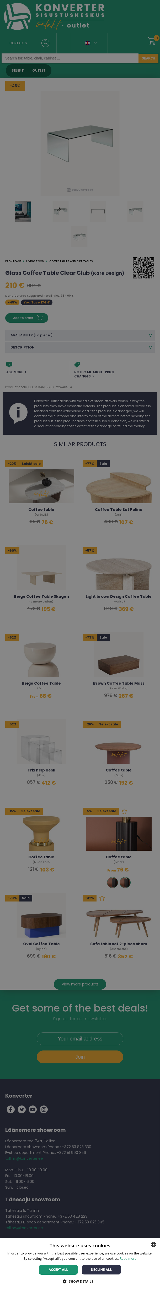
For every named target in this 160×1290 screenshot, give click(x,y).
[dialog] (80, 645)
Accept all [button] (58, 1269)
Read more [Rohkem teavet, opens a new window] (128, 1258)
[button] (80, 1281)
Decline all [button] (101, 1269)
